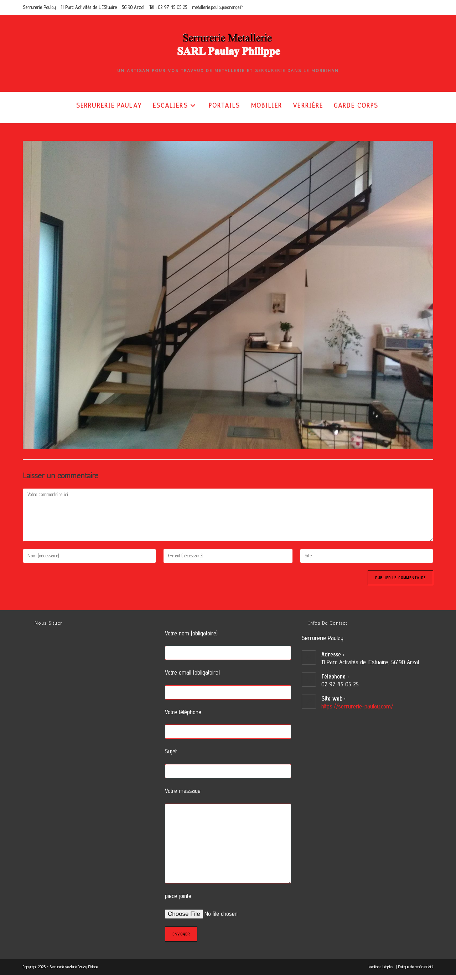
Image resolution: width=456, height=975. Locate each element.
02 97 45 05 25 (172, 7)
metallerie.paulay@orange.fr (217, 7)
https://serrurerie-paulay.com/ (357, 706)
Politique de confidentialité (415, 966)
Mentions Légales (381, 966)
